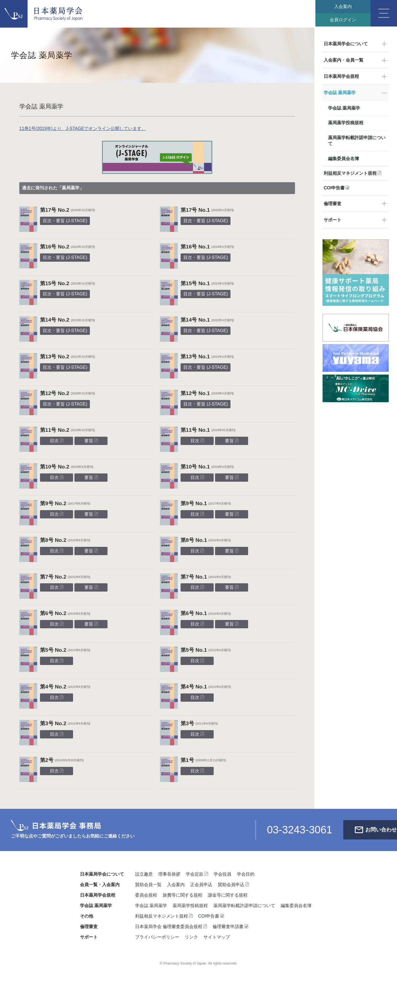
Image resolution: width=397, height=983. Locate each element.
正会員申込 (201, 884)
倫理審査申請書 (230, 926)
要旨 (91, 440)
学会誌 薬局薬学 (344, 108)
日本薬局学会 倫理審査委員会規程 (171, 926)
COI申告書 (336, 188)
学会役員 (222, 874)
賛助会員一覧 (148, 884)
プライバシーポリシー (157, 937)
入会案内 (342, 6)
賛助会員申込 (233, 884)
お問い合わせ (358, 830)
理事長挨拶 (169, 874)
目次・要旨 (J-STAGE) (65, 220)
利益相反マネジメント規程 (352, 173)
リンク (191, 937)
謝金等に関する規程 (228, 895)
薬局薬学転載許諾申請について (356, 140)
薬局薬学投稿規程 (345, 122)
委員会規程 (146, 895)
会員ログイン (342, 20)
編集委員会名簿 (343, 158)
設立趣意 (144, 874)
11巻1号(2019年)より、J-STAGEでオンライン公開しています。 (82, 128)
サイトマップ (216, 937)
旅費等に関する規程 (182, 895)
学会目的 (245, 874)
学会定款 (197, 874)
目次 (56, 440)
